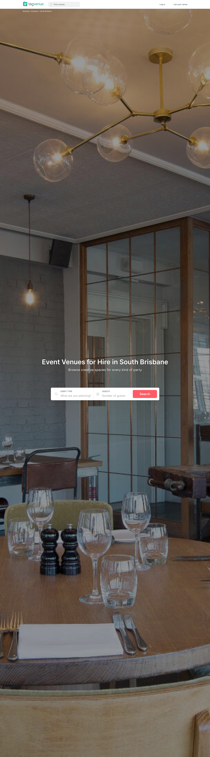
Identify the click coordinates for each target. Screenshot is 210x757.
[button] (64, 4)
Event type (66, 391)
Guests (106, 391)
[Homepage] (33, 4)
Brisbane (34, 11)
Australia (26, 11)
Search (145, 394)
